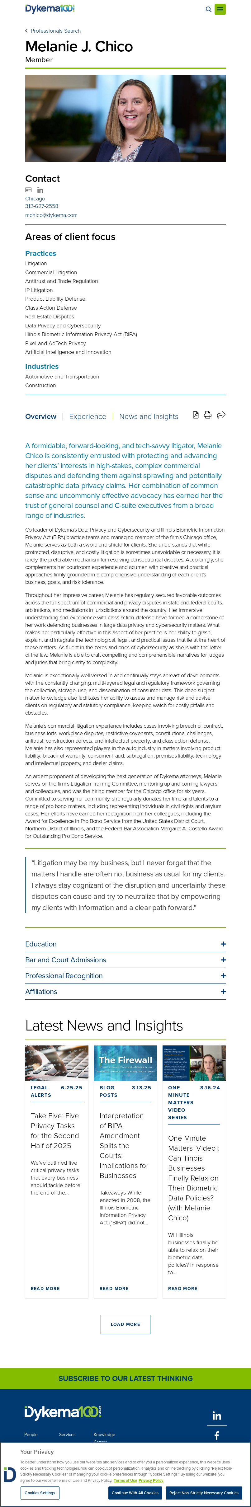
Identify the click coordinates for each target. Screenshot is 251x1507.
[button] (125, 944)
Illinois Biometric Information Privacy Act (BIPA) (81, 334)
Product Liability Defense (55, 299)
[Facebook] (217, 1435)
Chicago (35, 198)
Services (67, 1434)
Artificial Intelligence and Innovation (68, 352)
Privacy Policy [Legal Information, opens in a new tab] (151, 1480)
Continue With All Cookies (135, 1493)
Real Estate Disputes (49, 316)
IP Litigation (39, 290)
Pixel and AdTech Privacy (55, 343)
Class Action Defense (51, 308)
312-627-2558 (41, 206)
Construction (40, 385)
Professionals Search (56, 31)
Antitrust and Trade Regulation (61, 281)
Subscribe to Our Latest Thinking (126, 1378)
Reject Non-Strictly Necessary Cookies (204, 1493)
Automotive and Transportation (62, 376)
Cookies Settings (40, 1493)
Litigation (36, 263)
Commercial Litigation (51, 272)
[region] (125, 1474)
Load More (125, 1324)
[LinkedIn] (217, 1415)
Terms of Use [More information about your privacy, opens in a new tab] (125, 1480)
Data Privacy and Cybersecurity (63, 325)
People (31, 1434)
